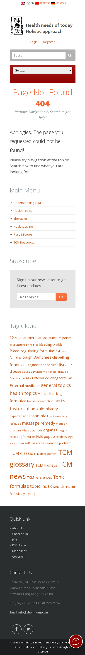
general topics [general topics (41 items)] (56, 385)
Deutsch (61, 3)
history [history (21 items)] (52, 408)
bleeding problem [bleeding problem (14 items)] (52, 344)
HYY (14, 539)
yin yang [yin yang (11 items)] (29, 494)
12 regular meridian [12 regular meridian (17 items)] (26, 337)
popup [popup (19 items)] (49, 436)
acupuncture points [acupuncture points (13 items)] (57, 338)
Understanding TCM (27, 203)
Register (49, 42)
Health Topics (23, 211)
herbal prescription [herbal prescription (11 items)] (40, 401)
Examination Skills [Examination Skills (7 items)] (20, 378)
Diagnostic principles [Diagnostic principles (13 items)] (41, 365)
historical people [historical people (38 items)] (27, 408)
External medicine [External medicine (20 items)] (25, 385)
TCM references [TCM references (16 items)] (39, 477)
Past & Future (23, 234)
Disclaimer (19, 551)
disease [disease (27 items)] (64, 364)
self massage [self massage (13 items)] (34, 443)
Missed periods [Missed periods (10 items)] (32, 430)
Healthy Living (23, 226)
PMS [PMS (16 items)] (39, 436)
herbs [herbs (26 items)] (59, 400)
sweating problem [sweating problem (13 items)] (58, 443)
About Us (18, 528)
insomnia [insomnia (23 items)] (37, 415)
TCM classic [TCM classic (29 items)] (21, 453)
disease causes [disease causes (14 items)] (21, 371)
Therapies (21, 219)
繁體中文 (45, 3)
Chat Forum (20, 534)
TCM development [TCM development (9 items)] (45, 454)
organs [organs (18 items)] (49, 430)
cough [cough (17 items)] (27, 357)
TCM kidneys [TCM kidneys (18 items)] (46, 465)
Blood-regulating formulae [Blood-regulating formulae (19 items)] (32, 350)
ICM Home (19, 545)
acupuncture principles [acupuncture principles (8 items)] (24, 344)
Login (34, 42)
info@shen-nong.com (33, 612)
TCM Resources (24, 242)
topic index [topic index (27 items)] (41, 486)
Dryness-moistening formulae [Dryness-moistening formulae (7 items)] (50, 371)
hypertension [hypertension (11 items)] (19, 416)
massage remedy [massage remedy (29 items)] (38, 423)
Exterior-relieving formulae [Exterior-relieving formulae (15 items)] (52, 378)
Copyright (18, 556)
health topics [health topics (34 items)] (23, 393)
